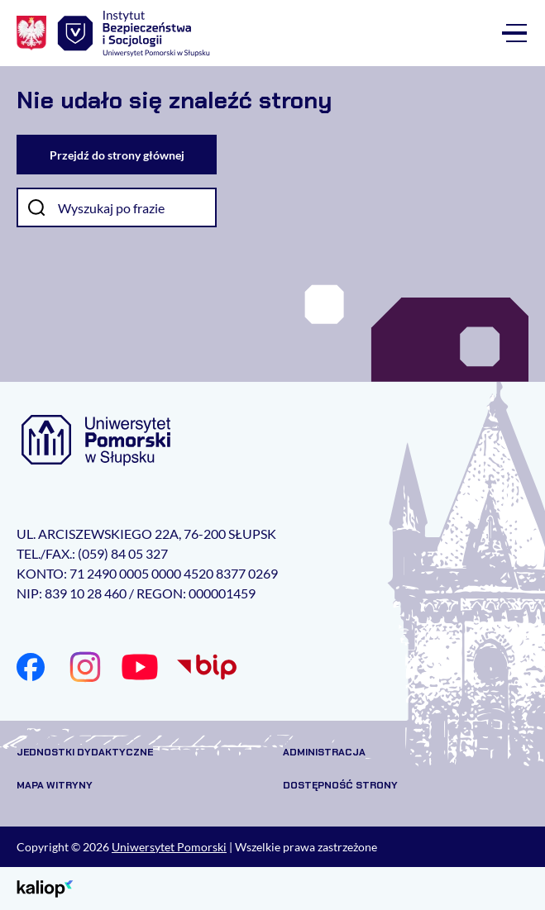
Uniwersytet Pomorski (169, 847)
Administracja (324, 752)
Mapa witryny (55, 785)
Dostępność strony (340, 785)
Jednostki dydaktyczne (85, 752)
